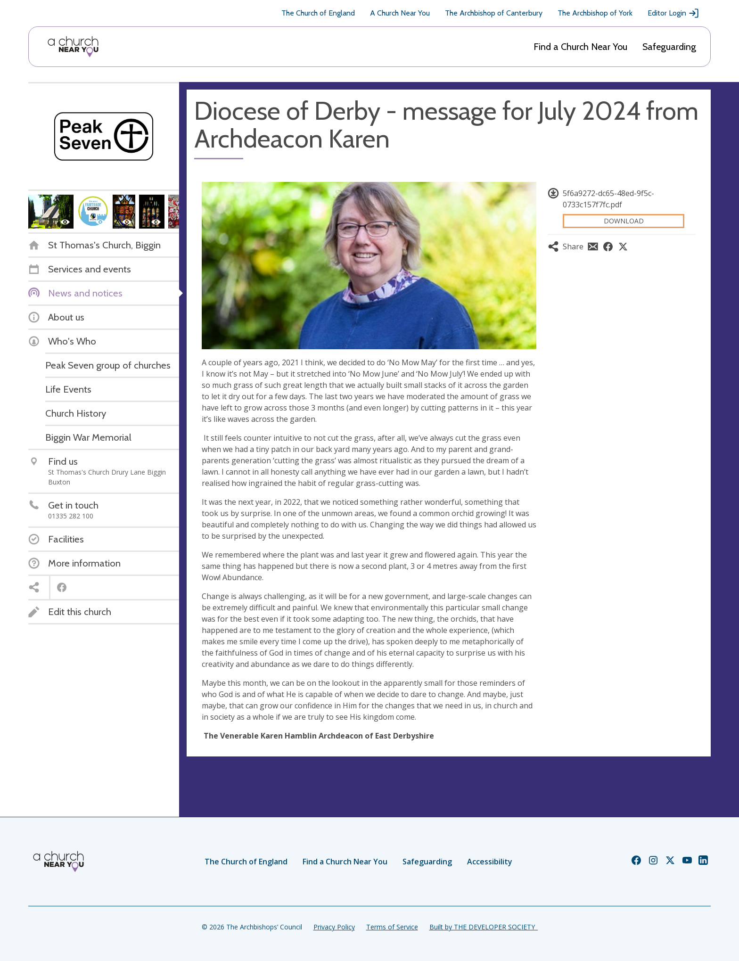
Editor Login (673, 13)
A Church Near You (400, 12)
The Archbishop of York (595, 12)
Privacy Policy (334, 926)
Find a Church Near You (580, 46)
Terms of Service (392, 926)
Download (624, 220)
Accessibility (489, 861)
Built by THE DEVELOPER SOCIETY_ (483, 926)
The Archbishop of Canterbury (493, 12)
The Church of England (318, 12)
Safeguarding (669, 46)
